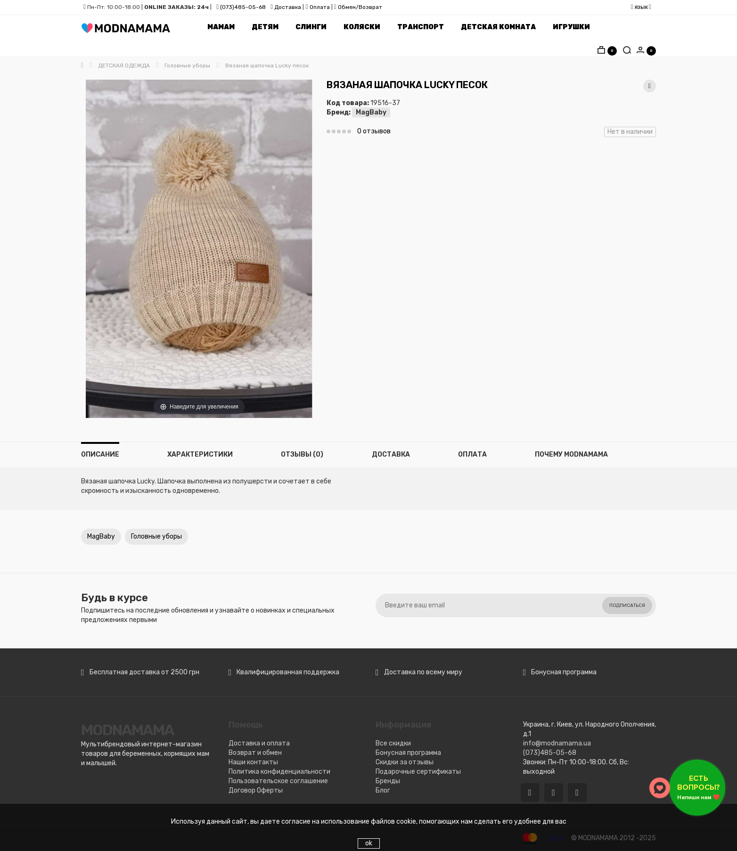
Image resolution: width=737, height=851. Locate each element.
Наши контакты (253, 762)
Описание (100, 454)
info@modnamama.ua (557, 743)
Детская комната (498, 27)
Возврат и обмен (255, 753)
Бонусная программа (408, 753)
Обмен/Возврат (360, 7)
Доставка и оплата (259, 743)
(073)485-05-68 (243, 7)
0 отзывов (374, 131)
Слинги (311, 27)
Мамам (221, 27)
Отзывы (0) (302, 454)
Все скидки (393, 743)
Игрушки (571, 27)
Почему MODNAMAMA (571, 454)
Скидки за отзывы (405, 762)
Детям (265, 27)
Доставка (287, 7)
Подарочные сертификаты (418, 772)
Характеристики (200, 454)
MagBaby (371, 112)
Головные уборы (156, 536)
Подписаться (627, 605)
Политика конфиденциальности (279, 772)
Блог (383, 790)
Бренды (388, 781)
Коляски (362, 27)
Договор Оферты (256, 790)
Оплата (320, 7)
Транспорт (420, 27)
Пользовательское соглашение (278, 781)
